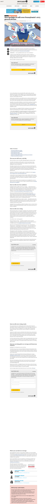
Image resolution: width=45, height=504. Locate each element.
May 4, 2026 (19, 393)
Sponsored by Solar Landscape (22, 8)
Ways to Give (36, 494)
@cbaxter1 (25, 343)
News (13, 492)
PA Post (24, 494)
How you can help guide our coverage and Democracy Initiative (21, 121)
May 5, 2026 (6, 393)
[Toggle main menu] (2, 1)
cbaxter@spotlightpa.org (19, 343)
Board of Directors (4, 497)
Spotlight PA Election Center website (24, 189)
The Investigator (26, 495)
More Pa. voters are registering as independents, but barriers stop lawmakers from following (9, 404)
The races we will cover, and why (16, 117)
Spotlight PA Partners (4, 499)
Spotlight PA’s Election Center (15, 271)
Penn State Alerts (26, 500)
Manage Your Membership (39, 495)
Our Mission (3, 494)
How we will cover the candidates (16, 118)
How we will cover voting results (16, 120)
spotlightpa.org (32, 87)
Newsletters (25, 492)
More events (22, 461)
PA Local (24, 497)
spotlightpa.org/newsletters (14, 327)
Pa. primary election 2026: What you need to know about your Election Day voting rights (21, 404)
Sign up (30, 484)
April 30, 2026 (32, 393)
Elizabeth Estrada (19, 346)
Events (13, 499)
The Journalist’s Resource (30, 160)
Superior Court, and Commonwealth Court (19, 140)
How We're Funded (37, 497)
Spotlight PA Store (37, 500)
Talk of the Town (26, 502)
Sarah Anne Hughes (20, 335)
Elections (6, 15)
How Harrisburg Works (16, 502)
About (2, 492)
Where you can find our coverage (16, 122)
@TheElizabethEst (26, 348)
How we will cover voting (15, 119)
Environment (14, 497)
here (34, 284)
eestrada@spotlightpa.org (19, 348)
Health (13, 500)
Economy (13, 494)
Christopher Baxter (19, 340)
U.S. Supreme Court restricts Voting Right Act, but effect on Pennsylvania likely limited (35, 404)
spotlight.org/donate (13, 96)
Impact (2, 500)
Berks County (3, 502)
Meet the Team (3, 495)
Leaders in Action (37, 499)
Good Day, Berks (26, 499)
